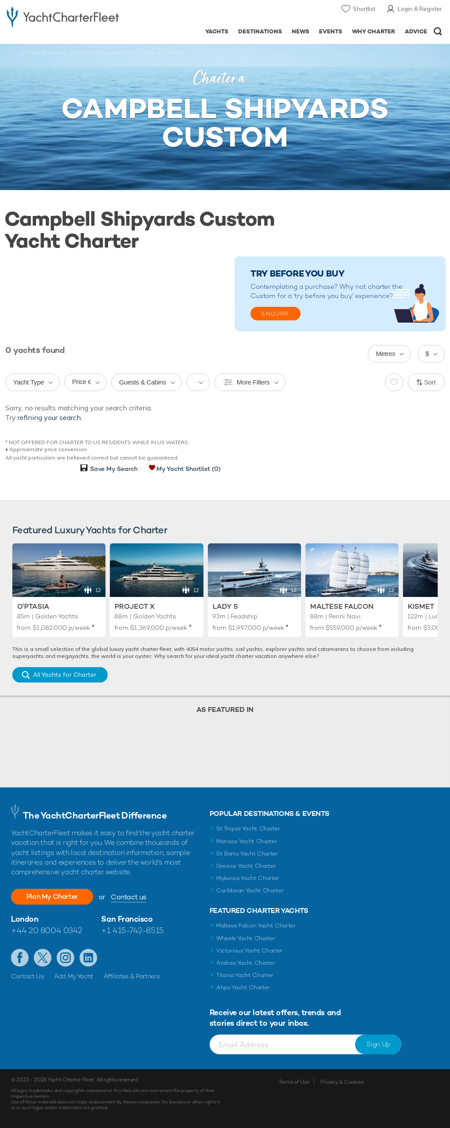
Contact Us (27, 976)
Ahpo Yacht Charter (243, 987)
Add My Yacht (73, 976)
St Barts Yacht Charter (247, 853)
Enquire (275, 313)
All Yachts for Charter (64, 675)
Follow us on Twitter (42, 957)
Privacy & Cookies (342, 1081)
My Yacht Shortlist (188, 469)
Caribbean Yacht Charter (250, 890)
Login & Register (420, 8)
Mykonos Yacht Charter (247, 878)
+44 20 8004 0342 (46, 930)
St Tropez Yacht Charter (248, 828)
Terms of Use (294, 1081)
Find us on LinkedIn (88, 957)
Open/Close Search (438, 31)
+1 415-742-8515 (132, 930)
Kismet (421, 606)
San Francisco (126, 919)
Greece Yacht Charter (246, 865)
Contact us (130, 897)
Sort (429, 382)
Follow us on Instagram (65, 957)
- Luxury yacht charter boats (63, 16)
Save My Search (114, 469)
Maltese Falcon (342, 606)
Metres (385, 353)
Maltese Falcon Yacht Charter (256, 925)
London (24, 919)
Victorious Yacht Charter (249, 950)
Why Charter (374, 31)
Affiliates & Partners (132, 976)
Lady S (225, 606)
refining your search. (50, 417)
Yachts (217, 31)
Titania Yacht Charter (244, 975)
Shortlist (364, 8)
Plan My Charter (53, 896)
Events (330, 31)
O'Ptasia (33, 606)
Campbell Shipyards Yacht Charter (113, 52)
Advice (416, 31)
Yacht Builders (44, 52)
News (300, 31)
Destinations (260, 31)
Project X (135, 606)
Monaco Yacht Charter (246, 841)
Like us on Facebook (20, 957)
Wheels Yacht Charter (246, 938)
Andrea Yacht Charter (246, 962)
